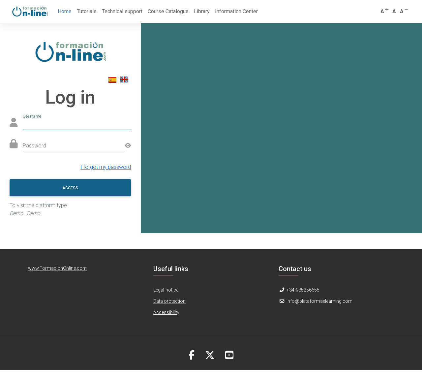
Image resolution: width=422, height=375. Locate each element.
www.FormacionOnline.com (57, 268)
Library (202, 11)
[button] (385, 11)
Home (66, 11)
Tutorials (87, 11)
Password (34, 145)
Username (32, 116)
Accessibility (166, 312)
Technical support (122, 11)
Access (70, 188)
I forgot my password (105, 167)
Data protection (169, 301)
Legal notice (165, 290)
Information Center (236, 11)
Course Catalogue (168, 11)
